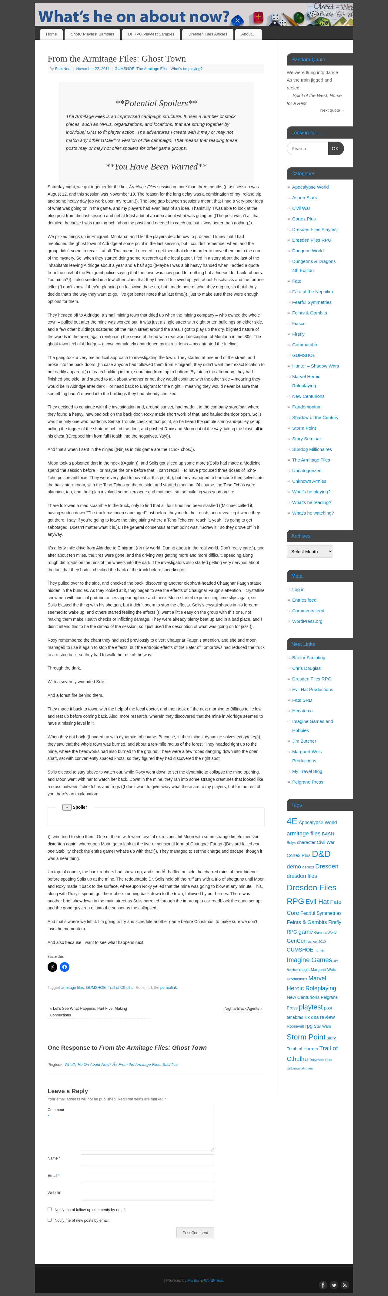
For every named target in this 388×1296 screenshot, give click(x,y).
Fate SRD (302, 700)
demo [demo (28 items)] (294, 866)
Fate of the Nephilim (312, 291)
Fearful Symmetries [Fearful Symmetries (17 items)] (321, 913)
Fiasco (299, 323)
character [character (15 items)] (306, 842)
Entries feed (304, 600)
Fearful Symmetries (312, 302)
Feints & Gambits (309, 312)
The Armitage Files (152, 69)
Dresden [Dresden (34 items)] (326, 866)
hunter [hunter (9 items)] (320, 950)
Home (51, 34)
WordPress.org (307, 621)
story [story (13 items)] (331, 1038)
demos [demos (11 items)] (308, 867)
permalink (168, 987)
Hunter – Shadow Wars (315, 365)
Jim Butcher (304, 741)
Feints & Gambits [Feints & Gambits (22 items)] (307, 922)
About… (248, 34)
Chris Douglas (306, 668)
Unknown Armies (309, 481)
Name (54, 1158)
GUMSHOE (124, 69)
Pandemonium (307, 406)
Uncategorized (307, 470)
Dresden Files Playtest (315, 229)
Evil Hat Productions (312, 689)
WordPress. (214, 1280)
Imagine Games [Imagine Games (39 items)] (309, 959)
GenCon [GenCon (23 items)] (297, 941)
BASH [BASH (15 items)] (328, 833)
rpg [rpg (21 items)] (309, 1026)
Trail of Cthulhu (121, 987)
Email (54, 1175)
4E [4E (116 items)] (292, 821)
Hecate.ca (302, 710)
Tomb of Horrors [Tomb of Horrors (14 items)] (302, 1048)
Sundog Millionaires (312, 449)
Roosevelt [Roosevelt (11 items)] (295, 1026)
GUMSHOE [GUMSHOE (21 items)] (300, 950)
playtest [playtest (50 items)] (311, 1007)
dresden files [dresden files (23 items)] (302, 876)
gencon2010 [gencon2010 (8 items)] (317, 941)
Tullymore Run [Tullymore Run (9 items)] (320, 1060)
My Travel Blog (307, 771)
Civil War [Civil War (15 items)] (325, 842)
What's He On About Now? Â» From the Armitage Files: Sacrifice (121, 1064)
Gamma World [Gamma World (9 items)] (325, 932)
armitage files (72, 987)
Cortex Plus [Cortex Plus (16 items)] (299, 855)
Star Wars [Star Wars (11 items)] (322, 1026)
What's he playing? (186, 69)
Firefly (298, 334)
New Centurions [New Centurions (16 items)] (303, 997)
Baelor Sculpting (308, 657)
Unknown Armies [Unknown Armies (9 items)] (300, 1068)
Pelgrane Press (307, 781)
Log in (298, 589)
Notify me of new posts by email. (82, 1220)
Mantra (193, 1280)
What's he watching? (313, 512)
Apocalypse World (310, 187)
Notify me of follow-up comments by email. (90, 1210)
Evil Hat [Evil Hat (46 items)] (317, 901)
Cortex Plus (304, 218)
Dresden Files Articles (207, 34)
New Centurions (308, 396)
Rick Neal (63, 69)
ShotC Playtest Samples (92, 34)
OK (333, 147)
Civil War (301, 208)
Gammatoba (304, 344)
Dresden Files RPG (311, 240)
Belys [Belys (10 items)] (291, 843)
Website (54, 1193)
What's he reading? (311, 502)
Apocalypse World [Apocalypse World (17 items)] (318, 822)
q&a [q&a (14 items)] (315, 1017)
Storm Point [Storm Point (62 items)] (306, 1037)
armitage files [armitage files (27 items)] (304, 833)
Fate (296, 281)
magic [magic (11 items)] (304, 969)
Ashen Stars (304, 197)
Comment (56, 1113)
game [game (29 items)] (305, 931)
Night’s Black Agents (244, 1008)
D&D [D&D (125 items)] (321, 854)
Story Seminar (306, 438)
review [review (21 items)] (327, 1017)
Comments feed (308, 610)
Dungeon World (308, 250)
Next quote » (332, 110)
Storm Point (304, 428)
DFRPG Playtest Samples (151, 34)
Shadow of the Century (315, 417)
